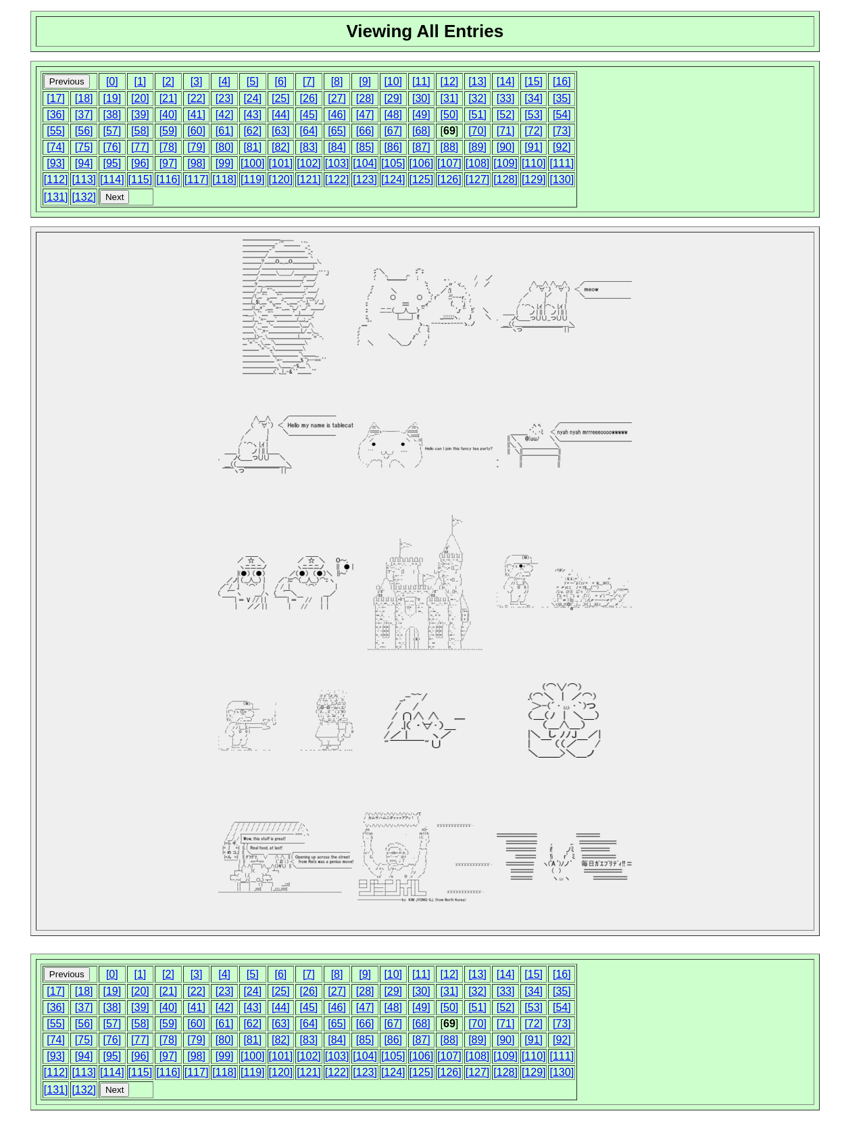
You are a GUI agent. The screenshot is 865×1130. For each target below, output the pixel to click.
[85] (365, 147)
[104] (365, 163)
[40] (168, 114)
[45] (309, 114)
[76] (112, 147)
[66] (365, 131)
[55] (56, 131)
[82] (281, 147)
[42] (225, 114)
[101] (281, 163)
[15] (533, 81)
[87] (421, 147)
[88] (450, 147)
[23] (225, 98)
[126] (449, 179)
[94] (84, 163)
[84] (337, 147)
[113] (84, 179)
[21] (168, 98)
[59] (168, 131)
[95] (112, 163)
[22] (196, 98)
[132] (84, 197)
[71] (506, 131)
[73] (562, 131)
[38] (112, 114)
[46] (337, 114)
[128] (505, 179)
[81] (252, 147)
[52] (506, 114)
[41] (196, 114)
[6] (280, 81)
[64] (309, 131)
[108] (478, 163)
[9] (365, 81)
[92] (562, 147)
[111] (561, 163)
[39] (140, 114)
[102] (309, 163)
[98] (196, 163)
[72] (533, 131)
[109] (505, 163)
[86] (393, 147)
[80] (225, 147)
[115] (140, 179)
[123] (365, 179)
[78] (168, 147)
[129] (534, 179)
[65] (337, 131)
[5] (253, 81)
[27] (337, 98)
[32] (477, 98)
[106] (422, 163)
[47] (365, 114)
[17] (56, 98)
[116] (168, 179)
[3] (197, 81)
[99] (225, 163)
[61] (225, 131)
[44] (281, 114)
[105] (393, 163)
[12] (450, 81)
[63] (281, 131)
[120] (281, 179)
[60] (196, 131)
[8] (337, 81)
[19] (112, 98)
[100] (253, 163)
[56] (84, 131)
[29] (393, 98)
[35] (562, 98)
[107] (449, 163)
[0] (112, 81)
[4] (224, 81)
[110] (534, 163)
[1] (140, 81)
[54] (562, 114)
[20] (140, 98)
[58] (140, 131)
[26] (309, 98)
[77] (140, 147)
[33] (506, 98)
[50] (450, 114)
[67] (393, 131)
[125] (422, 179)
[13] (477, 81)
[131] (56, 197)
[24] (252, 98)
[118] (224, 179)
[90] (506, 147)
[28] (365, 98)
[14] (506, 81)
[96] (140, 163)
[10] (393, 81)
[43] (252, 114)
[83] (309, 147)
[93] (56, 163)
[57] (112, 131)
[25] (281, 98)
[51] (477, 114)
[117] (196, 179)
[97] (168, 163)
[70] (477, 131)
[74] (56, 147)
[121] (309, 179)
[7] (309, 81)
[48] (393, 114)
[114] (112, 179)
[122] (337, 179)
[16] (562, 81)
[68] (421, 131)
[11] (421, 81)
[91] (533, 147)
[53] (533, 114)
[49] (421, 114)
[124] (393, 179)
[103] (337, 163)
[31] (450, 98)
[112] (56, 179)
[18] (84, 98)
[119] (253, 179)
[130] (561, 179)
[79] (196, 147)
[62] (252, 131)
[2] (168, 81)
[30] (421, 98)
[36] (56, 114)
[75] (84, 147)
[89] (477, 147)
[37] (84, 114)
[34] (533, 98)
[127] (478, 179)
